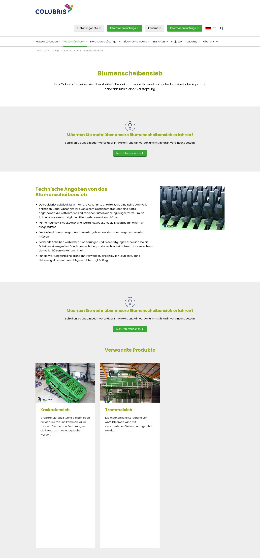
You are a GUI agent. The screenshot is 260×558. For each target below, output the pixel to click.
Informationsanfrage (124, 28)
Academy (192, 41)
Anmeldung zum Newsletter (202, 508)
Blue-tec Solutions (136, 41)
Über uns (210, 41)
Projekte (176, 41)
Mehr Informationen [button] (130, 153)
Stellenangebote (89, 28)
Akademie (93, 502)
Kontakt (154, 28)
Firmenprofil (144, 497)
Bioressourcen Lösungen (54, 508)
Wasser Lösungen (47, 41)
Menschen (142, 502)
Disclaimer (72, 553)
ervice (44, 519)
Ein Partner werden (148, 508)
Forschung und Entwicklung (56, 513)
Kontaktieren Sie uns (197, 497)
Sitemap (124, 553)
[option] (65, 400)
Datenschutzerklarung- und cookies (99, 553)
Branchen (160, 41)
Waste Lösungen (75, 41)
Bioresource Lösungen (105, 41)
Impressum (191, 502)
